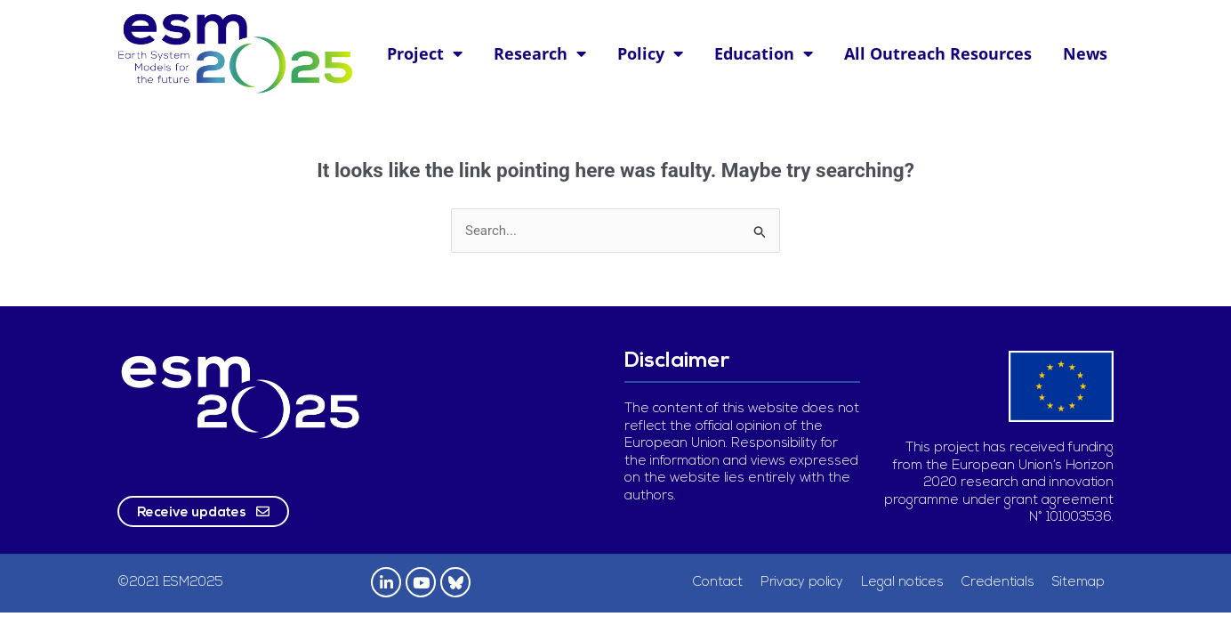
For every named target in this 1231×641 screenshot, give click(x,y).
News (1085, 53)
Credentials (997, 582)
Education (763, 53)
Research (540, 53)
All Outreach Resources (938, 53)
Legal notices (902, 582)
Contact (718, 582)
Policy (650, 53)
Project (425, 53)
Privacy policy (801, 582)
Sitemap (1078, 582)
